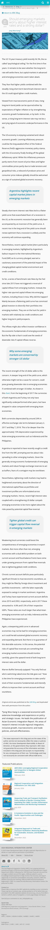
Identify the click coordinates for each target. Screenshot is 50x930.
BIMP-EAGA (5, 924)
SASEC (28, 924)
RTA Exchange (24, 908)
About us (5, 866)
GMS (17, 924)
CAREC (12, 924)
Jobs (12, 855)
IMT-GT (22, 924)
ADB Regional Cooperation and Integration (14, 906)
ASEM (20, 916)
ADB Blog (32, 702)
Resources (9, 7)
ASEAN (8, 916)
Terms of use (28, 855)
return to (11, 13)
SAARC (32, 916)
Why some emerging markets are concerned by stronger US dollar (23, 354)
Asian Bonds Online (35, 906)
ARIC (8, 2)
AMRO (37, 916)
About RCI (4, 855)
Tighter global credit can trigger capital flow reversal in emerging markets (24, 524)
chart (7, 393)
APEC (3, 916)
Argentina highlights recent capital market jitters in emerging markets (24, 194)
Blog (17, 7)
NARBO (25, 916)
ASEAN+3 (15, 916)
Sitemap (19, 855)
